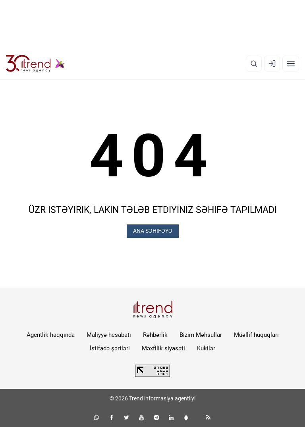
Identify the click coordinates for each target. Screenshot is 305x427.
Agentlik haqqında (51, 334)
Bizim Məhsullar (201, 334)
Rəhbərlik (155, 334)
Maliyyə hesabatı (109, 334)
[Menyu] (290, 63)
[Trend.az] (35, 63)
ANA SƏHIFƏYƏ (152, 231)
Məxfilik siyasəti (163, 348)
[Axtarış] (254, 63)
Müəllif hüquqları (256, 334)
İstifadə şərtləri (110, 348)
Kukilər (206, 348)
